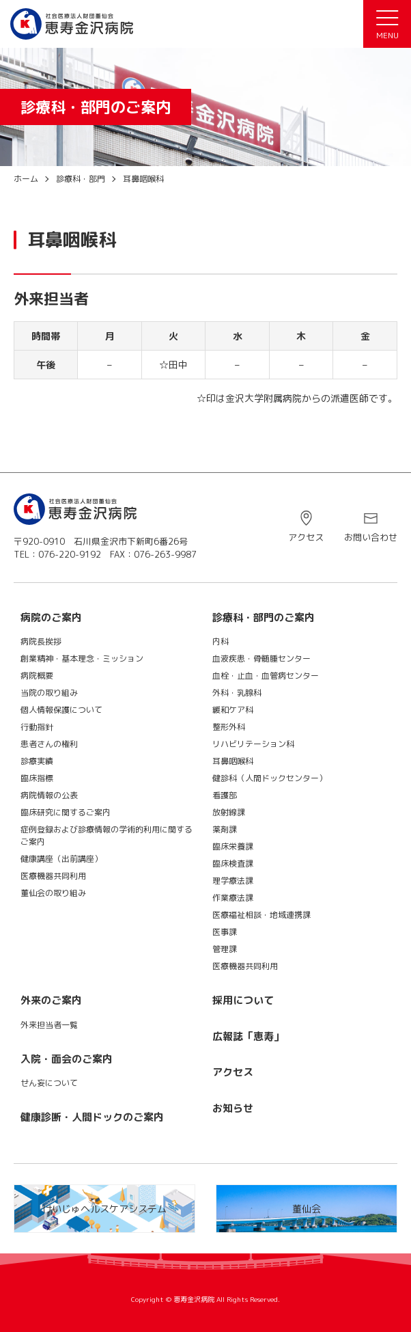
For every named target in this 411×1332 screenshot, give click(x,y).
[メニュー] (387, 24)
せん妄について (49, 1083)
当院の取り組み (49, 692)
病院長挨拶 (40, 641)
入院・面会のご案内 (66, 1059)
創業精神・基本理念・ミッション (81, 658)
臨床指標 (36, 778)
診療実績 (36, 761)
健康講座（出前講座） (61, 859)
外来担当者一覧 (49, 1025)
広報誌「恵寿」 (248, 1036)
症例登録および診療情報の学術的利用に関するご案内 (106, 835)
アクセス (306, 537)
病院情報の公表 (49, 795)
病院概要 (36, 675)
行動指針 (36, 727)
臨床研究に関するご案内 (65, 812)
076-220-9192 (69, 554)
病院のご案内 (51, 617)
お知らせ (232, 1108)
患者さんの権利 (49, 744)
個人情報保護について (61, 710)
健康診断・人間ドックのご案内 (92, 1117)
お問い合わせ (370, 537)
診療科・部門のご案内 (263, 617)
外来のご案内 (51, 1000)
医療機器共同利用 (53, 876)
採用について (243, 1000)
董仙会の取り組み (53, 893)
